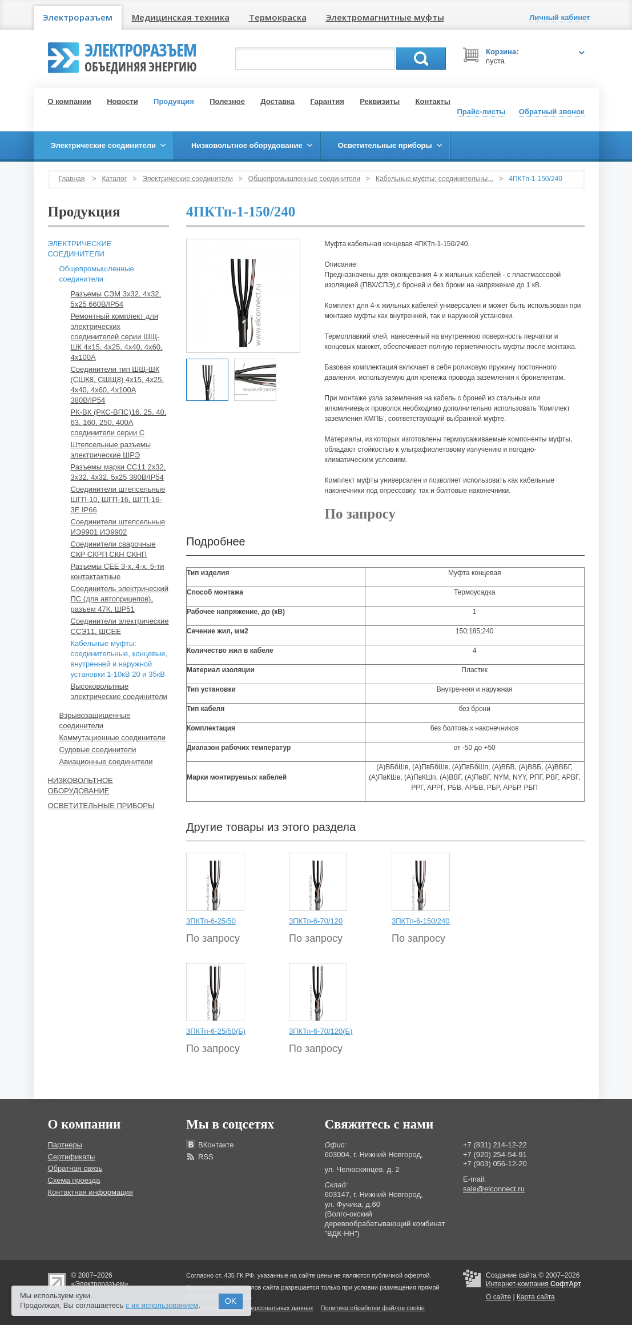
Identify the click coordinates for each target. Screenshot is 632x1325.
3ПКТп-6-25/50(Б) (215, 1031)
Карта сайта (536, 1297)
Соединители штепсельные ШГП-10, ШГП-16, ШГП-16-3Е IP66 (118, 499)
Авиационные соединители (106, 761)
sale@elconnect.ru (494, 1189)
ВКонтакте (216, 1145)
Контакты (433, 101)
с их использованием (162, 1305)
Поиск (421, 58)
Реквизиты (380, 101)
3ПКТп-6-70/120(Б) (320, 1031)
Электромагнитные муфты (385, 17)
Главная (72, 179)
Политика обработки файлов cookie (373, 1307)
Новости (122, 101)
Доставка (277, 101)
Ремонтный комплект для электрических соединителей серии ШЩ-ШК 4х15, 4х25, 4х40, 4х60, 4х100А (117, 337)
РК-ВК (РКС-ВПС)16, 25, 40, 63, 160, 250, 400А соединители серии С (119, 422)
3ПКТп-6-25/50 (211, 921)
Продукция (174, 101)
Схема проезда (74, 1180)
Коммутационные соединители (112, 737)
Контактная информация (90, 1192)
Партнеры (65, 1145)
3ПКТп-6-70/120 (316, 921)
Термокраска (278, 17)
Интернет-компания (533, 1284)
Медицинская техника (181, 17)
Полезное (227, 101)
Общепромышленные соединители (304, 179)
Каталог (114, 179)
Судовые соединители (97, 749)
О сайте (498, 1297)
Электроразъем (77, 17)
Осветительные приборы (101, 805)
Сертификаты (71, 1157)
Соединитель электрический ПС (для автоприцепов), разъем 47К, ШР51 (120, 598)
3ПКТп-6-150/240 (420, 921)
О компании (69, 101)
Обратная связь (75, 1168)
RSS (206, 1157)
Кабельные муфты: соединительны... (434, 179)
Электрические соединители (187, 179)
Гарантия (327, 101)
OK (230, 1301)
